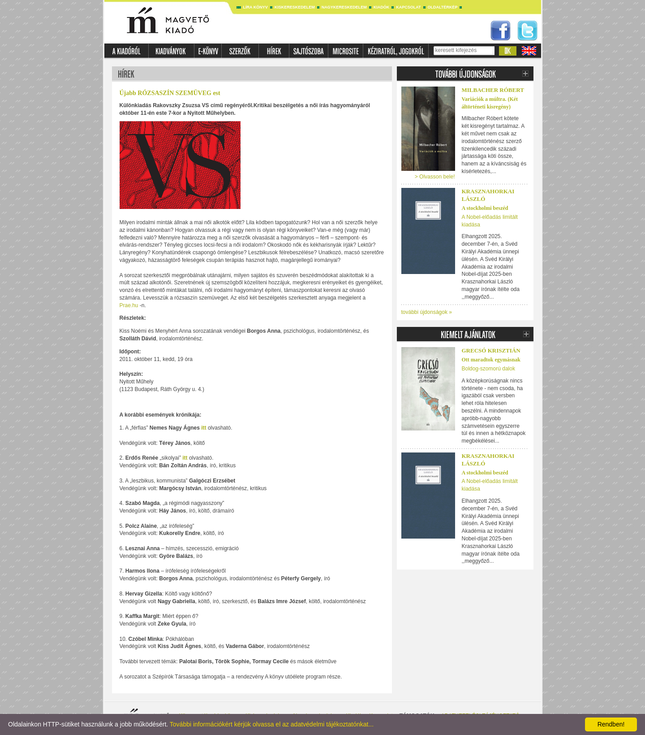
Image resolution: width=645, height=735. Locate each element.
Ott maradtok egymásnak (491, 360)
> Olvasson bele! (435, 177)
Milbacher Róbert (493, 90)
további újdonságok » (426, 312)
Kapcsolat (408, 7)
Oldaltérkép (443, 7)
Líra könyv (255, 7)
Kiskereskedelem (295, 7)
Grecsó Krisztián (491, 350)
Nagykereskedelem (344, 7)
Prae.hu (129, 305)
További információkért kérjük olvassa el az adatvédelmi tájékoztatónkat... (272, 724)
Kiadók (382, 7)
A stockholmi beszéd (485, 208)
